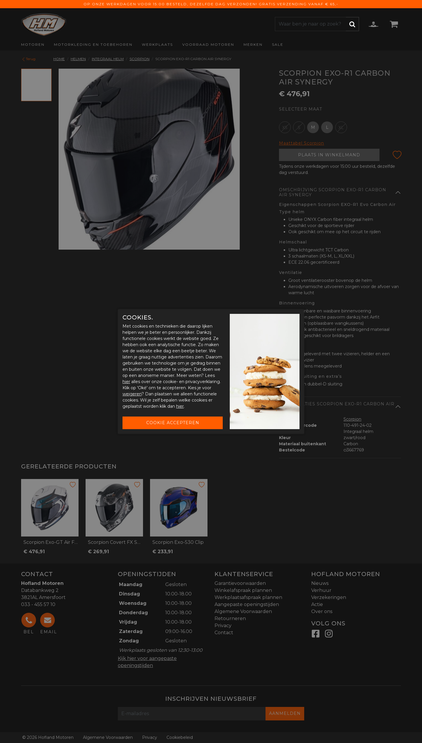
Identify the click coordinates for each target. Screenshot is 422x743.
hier (126, 381)
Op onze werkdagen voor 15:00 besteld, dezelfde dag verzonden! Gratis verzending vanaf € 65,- (211, 4)
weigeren (132, 394)
